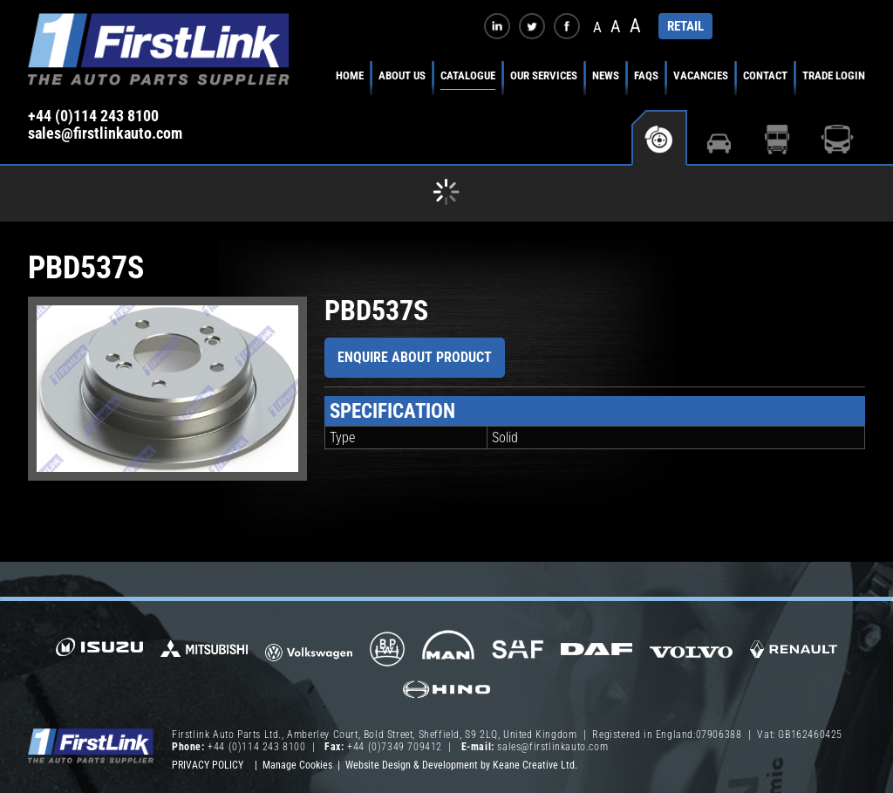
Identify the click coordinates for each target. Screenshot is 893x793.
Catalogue (467, 75)
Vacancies (700, 75)
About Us (402, 75)
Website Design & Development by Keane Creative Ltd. (461, 765)
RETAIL (685, 26)
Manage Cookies (297, 765)
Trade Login (833, 75)
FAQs (646, 75)
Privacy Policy (207, 765)
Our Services (543, 75)
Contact (765, 75)
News (605, 75)
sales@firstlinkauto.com (105, 133)
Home (350, 75)
